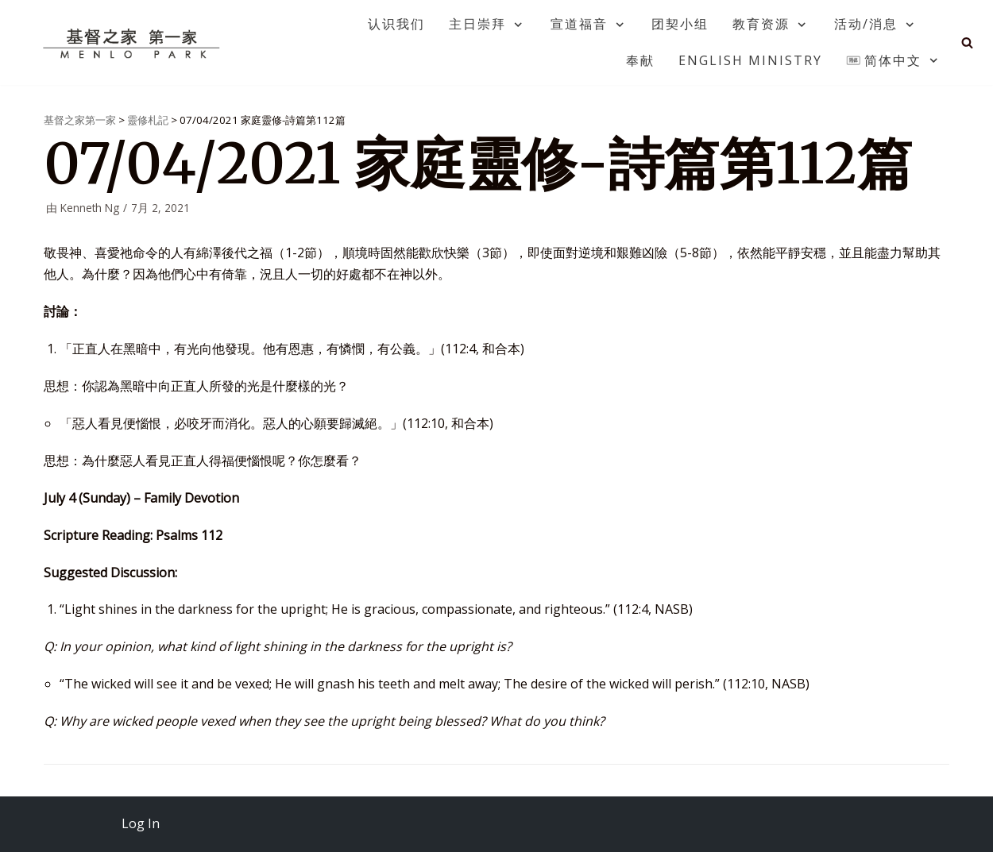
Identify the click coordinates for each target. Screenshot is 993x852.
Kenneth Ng (89, 207)
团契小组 (680, 24)
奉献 (640, 60)
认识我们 (396, 24)
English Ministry (750, 60)
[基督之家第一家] (133, 43)
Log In (141, 823)
